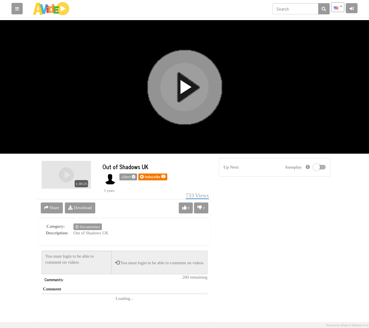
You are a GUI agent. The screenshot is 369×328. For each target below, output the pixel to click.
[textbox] (337, 7)
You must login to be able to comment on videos (77, 262)
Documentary (87, 227)
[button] (152, 176)
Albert (128, 177)
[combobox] (337, 7)
